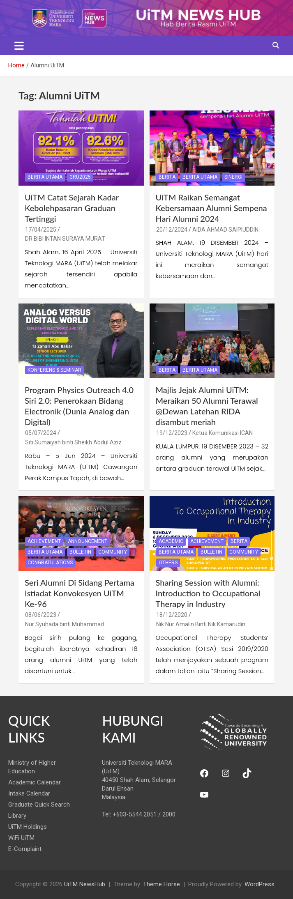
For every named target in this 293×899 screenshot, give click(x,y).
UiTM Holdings (27, 826)
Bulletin (80, 552)
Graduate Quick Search (39, 804)
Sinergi (233, 177)
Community (112, 552)
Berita (167, 177)
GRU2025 (80, 177)
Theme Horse (161, 884)
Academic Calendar (34, 782)
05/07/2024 (40, 433)
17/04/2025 (40, 229)
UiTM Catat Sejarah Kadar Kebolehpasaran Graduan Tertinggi (72, 207)
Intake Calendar (29, 793)
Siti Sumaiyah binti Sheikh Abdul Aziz (73, 442)
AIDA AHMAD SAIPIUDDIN (225, 229)
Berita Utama (45, 177)
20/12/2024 (171, 229)
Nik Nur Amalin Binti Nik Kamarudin (200, 624)
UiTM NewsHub (84, 884)
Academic (171, 541)
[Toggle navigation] (19, 45)
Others (168, 563)
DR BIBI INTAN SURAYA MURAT (65, 238)
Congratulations (50, 563)
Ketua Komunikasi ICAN (222, 433)
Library (17, 815)
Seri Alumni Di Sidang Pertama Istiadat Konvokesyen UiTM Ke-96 (79, 593)
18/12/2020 (171, 615)
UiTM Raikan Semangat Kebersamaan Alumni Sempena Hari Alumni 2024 (211, 207)
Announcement (87, 541)
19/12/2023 (171, 433)
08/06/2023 (40, 615)
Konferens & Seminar (54, 370)
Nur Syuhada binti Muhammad (64, 624)
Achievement (44, 541)
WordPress (260, 884)
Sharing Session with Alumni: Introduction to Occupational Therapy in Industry (208, 593)
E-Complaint (25, 849)
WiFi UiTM (21, 838)
